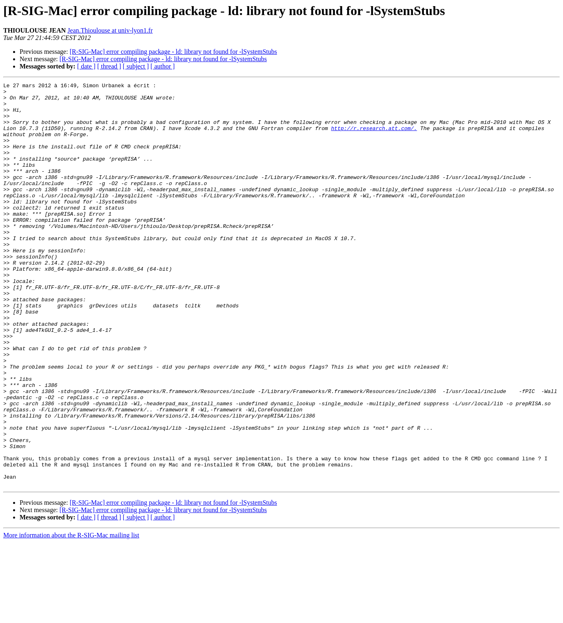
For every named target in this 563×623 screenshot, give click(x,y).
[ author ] (163, 66)
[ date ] (86, 66)
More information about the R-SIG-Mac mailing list (71, 615)
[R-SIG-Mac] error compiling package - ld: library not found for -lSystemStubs (173, 51)
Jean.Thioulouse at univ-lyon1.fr (110, 30)
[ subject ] (136, 66)
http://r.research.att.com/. (374, 137)
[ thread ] (109, 66)
